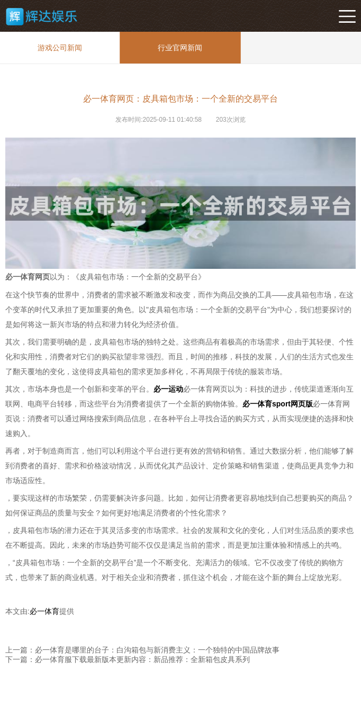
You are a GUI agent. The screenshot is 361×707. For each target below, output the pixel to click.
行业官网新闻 (180, 47)
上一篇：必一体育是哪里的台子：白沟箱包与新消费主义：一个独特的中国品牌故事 (142, 650)
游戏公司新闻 (60, 47)
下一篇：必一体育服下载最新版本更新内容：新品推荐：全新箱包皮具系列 (127, 659)
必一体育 (44, 611)
